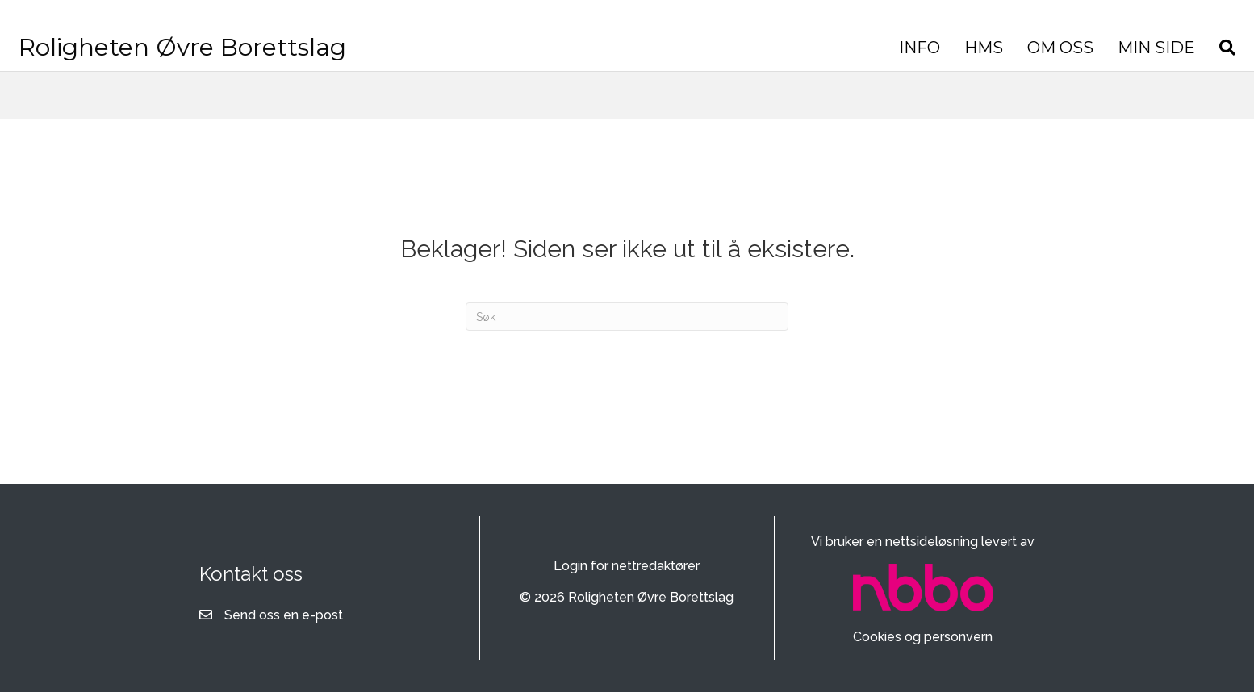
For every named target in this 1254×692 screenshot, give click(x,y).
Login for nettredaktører (627, 565)
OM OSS (863, 59)
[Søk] (1024, 59)
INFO (722, 59)
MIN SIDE (959, 59)
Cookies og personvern (923, 636)
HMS (786, 59)
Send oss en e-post (283, 615)
